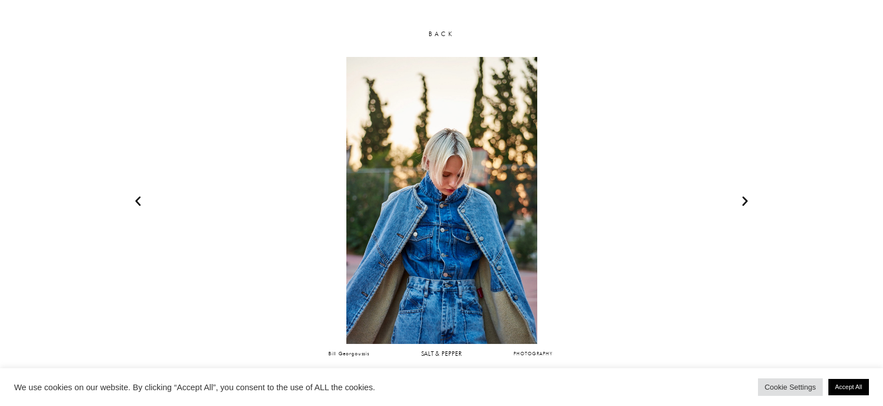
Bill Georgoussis (348, 353)
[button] (138, 201)
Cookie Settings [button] (790, 387)
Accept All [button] (848, 386)
